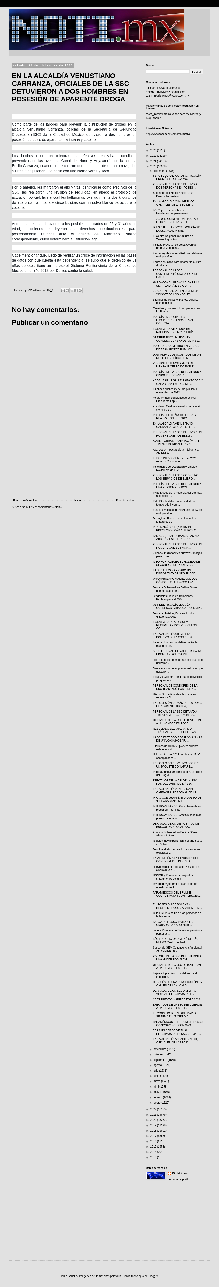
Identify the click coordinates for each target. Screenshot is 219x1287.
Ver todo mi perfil (178, 1179)
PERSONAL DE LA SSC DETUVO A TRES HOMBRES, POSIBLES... (175, 713)
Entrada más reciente (26, 500)
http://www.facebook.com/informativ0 (168, 134)
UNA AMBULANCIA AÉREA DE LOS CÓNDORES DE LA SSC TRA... (175, 580)
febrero (158, 1097)
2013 (153, 1157)
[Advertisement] (74, 461)
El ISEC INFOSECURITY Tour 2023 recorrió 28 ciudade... (174, 460)
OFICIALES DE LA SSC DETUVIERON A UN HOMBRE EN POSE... (177, 721)
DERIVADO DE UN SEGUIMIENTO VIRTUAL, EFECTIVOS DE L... (174, 992)
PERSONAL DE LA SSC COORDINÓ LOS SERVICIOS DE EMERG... (175, 477)
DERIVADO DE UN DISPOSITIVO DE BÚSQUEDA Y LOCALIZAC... (176, 825)
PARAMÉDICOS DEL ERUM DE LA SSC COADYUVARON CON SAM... (178, 1023)
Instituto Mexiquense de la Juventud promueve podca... (174, 246)
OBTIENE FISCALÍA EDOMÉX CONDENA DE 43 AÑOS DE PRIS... (177, 339)
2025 (153, 155)
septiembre (161, 1060)
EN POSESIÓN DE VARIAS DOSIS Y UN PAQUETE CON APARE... (176, 765)
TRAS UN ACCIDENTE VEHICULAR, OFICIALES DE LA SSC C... (175, 220)
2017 (153, 1136)
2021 (153, 1114)
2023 (153, 166)
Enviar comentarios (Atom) (45, 507)
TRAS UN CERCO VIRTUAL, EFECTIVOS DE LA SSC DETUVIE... (177, 1032)
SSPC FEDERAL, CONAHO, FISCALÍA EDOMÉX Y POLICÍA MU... (177, 177)
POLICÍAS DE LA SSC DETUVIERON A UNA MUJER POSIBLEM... (177, 958)
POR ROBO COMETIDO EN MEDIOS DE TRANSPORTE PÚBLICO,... (176, 347)
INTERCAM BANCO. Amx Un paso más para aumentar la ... (177, 816)
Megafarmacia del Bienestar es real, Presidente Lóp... (175, 399)
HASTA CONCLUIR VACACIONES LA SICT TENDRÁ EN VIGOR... (176, 284)
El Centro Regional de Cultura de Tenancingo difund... (173, 237)
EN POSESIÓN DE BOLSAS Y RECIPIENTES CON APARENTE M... (177, 906)
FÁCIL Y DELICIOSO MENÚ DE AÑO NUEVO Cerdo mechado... (176, 940)
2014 (153, 1151)
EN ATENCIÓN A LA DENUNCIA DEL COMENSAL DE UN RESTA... (175, 860)
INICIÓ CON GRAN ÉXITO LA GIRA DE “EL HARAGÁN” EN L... (177, 799)
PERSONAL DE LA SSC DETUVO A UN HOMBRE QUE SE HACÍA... (177, 546)
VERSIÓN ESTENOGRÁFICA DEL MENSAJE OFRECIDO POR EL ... (175, 365)
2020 (153, 1120)
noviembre (160, 1049)
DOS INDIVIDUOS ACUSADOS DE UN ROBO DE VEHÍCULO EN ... (177, 356)
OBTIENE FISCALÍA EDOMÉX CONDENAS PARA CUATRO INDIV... (177, 606)
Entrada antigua (125, 500)
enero (157, 1102)
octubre (158, 1054)
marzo (158, 1091)
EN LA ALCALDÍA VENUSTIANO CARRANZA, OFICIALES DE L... (174, 425)
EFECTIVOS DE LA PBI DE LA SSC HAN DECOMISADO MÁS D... (175, 782)
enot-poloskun (112, 1276)
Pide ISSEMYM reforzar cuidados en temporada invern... (175, 503)
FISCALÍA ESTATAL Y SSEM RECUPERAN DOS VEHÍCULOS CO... (175, 625)
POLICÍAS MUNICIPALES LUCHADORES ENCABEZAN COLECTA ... (173, 320)
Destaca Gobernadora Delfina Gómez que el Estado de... (176, 589)
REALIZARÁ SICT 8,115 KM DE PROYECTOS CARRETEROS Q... (175, 529)
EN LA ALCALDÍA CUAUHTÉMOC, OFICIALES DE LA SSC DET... (174, 203)
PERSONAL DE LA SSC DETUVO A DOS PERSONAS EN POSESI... (175, 186)
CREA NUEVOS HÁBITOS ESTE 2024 (176, 999)
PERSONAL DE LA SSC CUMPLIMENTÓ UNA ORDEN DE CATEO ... (175, 274)
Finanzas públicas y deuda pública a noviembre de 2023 (175, 391)
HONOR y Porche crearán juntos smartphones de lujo (173, 877)
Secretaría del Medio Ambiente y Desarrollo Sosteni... (172, 194)
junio (157, 1075)
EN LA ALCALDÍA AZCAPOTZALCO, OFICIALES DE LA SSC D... (175, 1041)
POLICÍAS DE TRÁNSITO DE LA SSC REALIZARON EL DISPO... (176, 417)
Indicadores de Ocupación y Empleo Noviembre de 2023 (175, 468)
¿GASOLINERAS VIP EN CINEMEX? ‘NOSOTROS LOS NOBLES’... (176, 292)
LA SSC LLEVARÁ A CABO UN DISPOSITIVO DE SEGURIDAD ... (175, 572)
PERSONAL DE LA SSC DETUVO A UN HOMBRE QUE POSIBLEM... (177, 434)
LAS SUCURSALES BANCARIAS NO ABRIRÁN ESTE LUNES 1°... (176, 537)
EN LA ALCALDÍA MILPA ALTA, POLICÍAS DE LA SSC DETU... (173, 635)
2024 (153, 161)
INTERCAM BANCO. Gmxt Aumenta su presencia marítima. (177, 808)
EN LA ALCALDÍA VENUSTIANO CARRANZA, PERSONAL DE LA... (176, 791)
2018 (153, 1130)
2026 (153, 150)
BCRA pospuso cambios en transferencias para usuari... (171, 212)
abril (156, 1086)
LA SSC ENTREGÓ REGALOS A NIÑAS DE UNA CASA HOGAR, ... (177, 739)
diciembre (160, 171)
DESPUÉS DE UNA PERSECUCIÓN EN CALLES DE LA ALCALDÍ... (177, 983)
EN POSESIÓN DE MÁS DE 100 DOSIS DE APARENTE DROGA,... (177, 704)
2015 (153, 1146)
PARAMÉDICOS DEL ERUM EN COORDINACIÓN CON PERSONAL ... (176, 896)
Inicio (77, 500)
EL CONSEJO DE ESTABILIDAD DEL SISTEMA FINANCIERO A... (176, 1015)
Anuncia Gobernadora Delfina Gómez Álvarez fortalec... (175, 834)
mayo (157, 1081)
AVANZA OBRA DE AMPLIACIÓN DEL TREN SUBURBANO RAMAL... (176, 442)
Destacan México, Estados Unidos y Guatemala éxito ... (175, 615)
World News (180, 1173)
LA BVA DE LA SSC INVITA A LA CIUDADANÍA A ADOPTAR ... (172, 923)
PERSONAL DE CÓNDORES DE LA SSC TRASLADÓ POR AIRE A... (175, 687)
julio (156, 1070)
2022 (153, 1109)
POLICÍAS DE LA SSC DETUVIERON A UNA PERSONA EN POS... (177, 485)
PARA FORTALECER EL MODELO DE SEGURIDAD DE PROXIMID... (176, 563)
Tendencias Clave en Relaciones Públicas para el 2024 (173, 598)
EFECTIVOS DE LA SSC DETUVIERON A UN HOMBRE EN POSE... (177, 1006)
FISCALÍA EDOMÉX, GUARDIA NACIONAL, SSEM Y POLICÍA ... (174, 330)
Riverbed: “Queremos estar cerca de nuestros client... (175, 885)
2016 (153, 1141)
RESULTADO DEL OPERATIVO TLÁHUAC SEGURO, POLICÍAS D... (177, 730)
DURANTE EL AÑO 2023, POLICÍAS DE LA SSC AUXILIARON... (177, 229)
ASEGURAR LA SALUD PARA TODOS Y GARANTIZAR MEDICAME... (178, 382)
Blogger (153, 1276)
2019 (153, 1125)
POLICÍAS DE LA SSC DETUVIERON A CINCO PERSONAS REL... (177, 373)
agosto (158, 1065)
